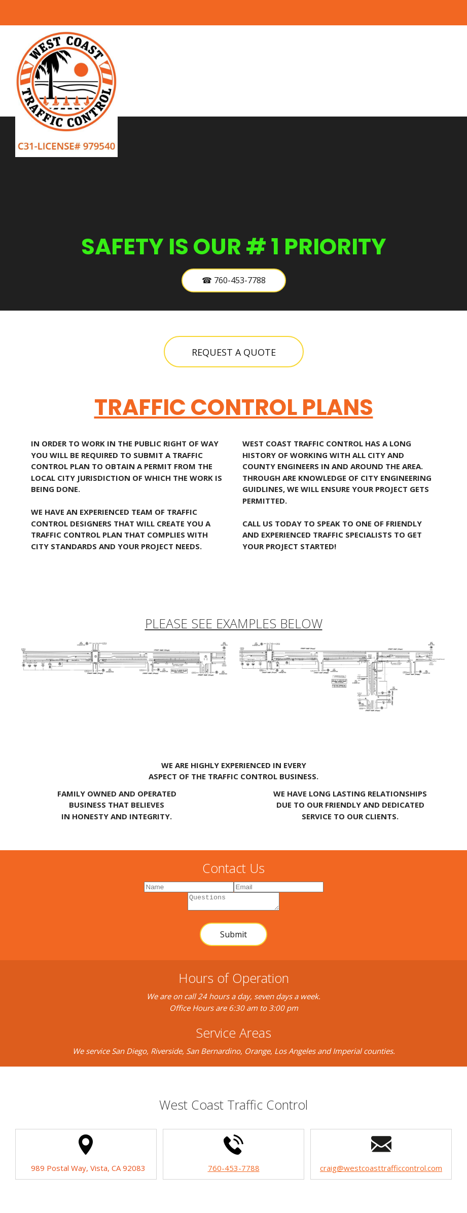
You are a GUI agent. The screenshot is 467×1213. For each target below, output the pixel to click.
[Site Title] (66, 93)
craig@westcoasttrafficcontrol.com (381, 1171)
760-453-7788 (234, 1171)
